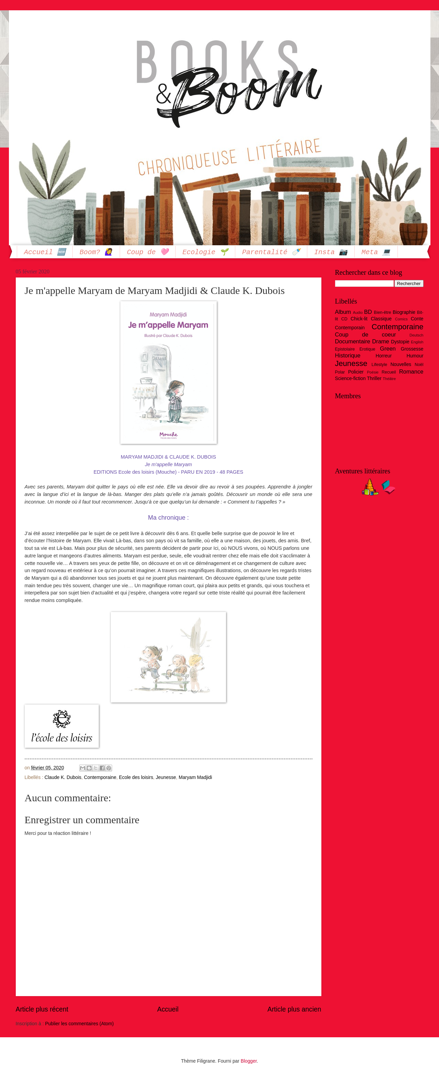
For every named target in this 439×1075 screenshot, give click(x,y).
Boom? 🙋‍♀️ (96, 253)
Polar (340, 372)
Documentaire (352, 341)
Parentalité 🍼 (271, 253)
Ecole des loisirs (136, 777)
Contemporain (350, 327)
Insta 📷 (330, 253)
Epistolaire (345, 349)
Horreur (384, 355)
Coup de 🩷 (147, 253)
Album (343, 312)
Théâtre (389, 379)
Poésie (373, 372)
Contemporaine (100, 777)
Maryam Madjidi (195, 777)
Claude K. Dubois (63, 777)
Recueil (389, 372)
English (417, 342)
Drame (380, 341)
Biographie (404, 312)
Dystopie (400, 341)
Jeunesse (166, 777)
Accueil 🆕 (45, 253)
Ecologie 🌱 (205, 253)
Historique (348, 355)
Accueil (167, 1009)
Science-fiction (350, 378)
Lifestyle (379, 364)
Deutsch (416, 335)
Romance (411, 371)
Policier (356, 372)
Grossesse (412, 349)
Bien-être (382, 312)
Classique (381, 318)
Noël (419, 364)
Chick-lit (359, 318)
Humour (414, 355)
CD (344, 319)
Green (388, 348)
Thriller (374, 378)
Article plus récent (42, 1009)
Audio (358, 312)
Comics (401, 319)
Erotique (367, 349)
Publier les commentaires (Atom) (79, 1023)
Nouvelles (400, 364)
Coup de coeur (365, 334)
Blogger (249, 1061)
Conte (417, 318)
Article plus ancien (294, 1009)
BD (368, 312)
